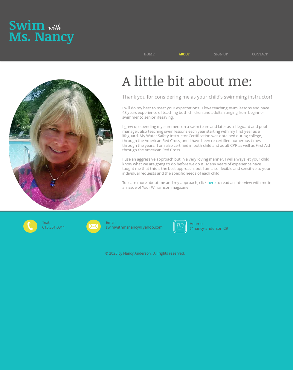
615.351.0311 (53, 227)
